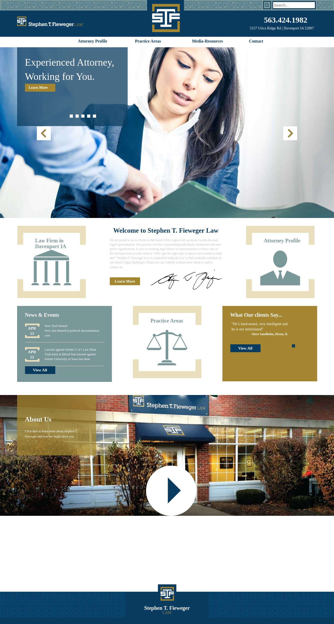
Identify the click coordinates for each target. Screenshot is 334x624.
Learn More (38, 88)
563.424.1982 (285, 19)
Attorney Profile (92, 41)
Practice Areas (148, 41)
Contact (256, 41)
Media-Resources (207, 41)
